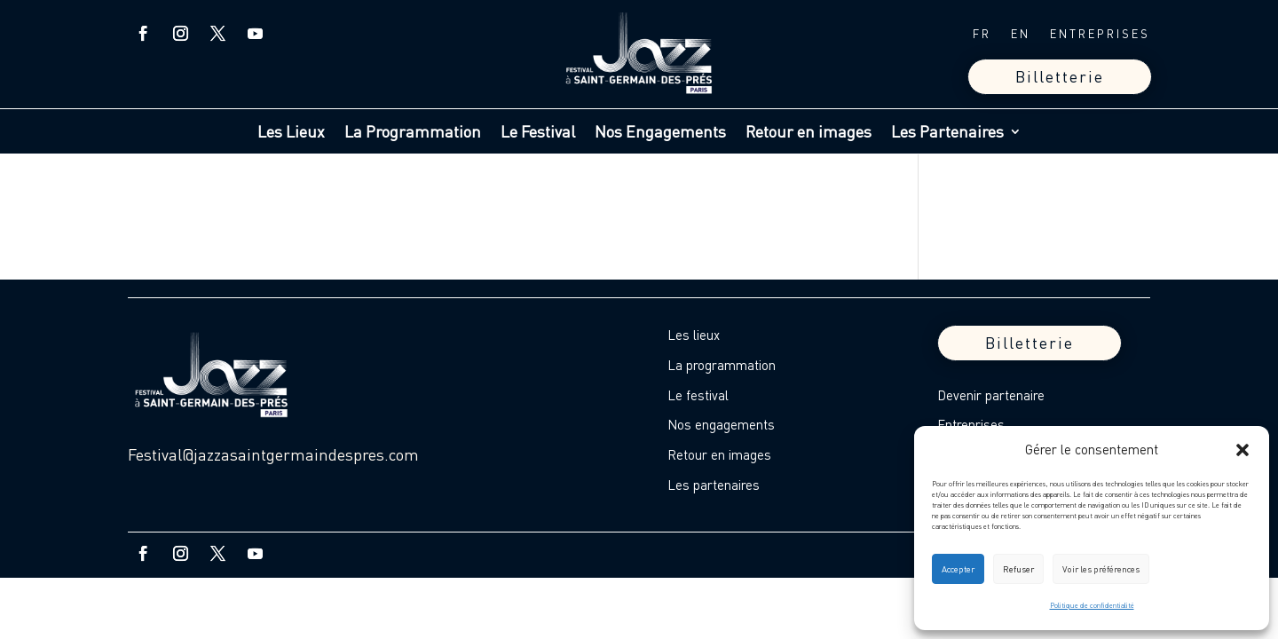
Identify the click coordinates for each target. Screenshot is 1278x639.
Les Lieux (291, 133)
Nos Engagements (660, 133)
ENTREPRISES (1100, 34)
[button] (1242, 450)
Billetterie (1059, 76)
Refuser (1018, 569)
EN (1020, 34)
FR (982, 34)
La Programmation (412, 133)
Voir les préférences (1101, 569)
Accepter (958, 569)
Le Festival (538, 133)
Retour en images (809, 133)
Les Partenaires (947, 133)
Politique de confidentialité (1092, 605)
